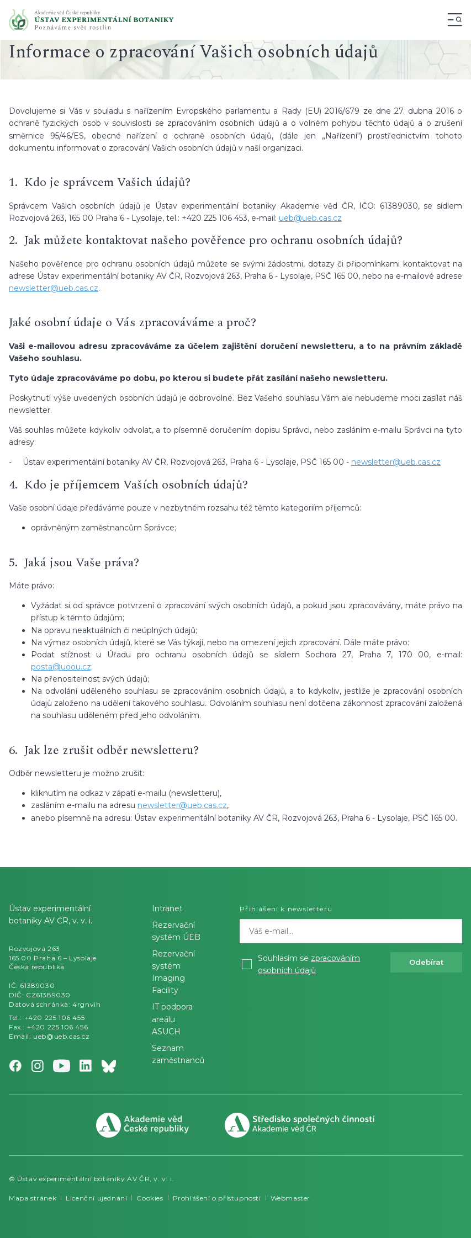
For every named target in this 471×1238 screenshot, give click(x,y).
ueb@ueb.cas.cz (310, 218)
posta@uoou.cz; (62, 667)
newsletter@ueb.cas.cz (53, 288)
